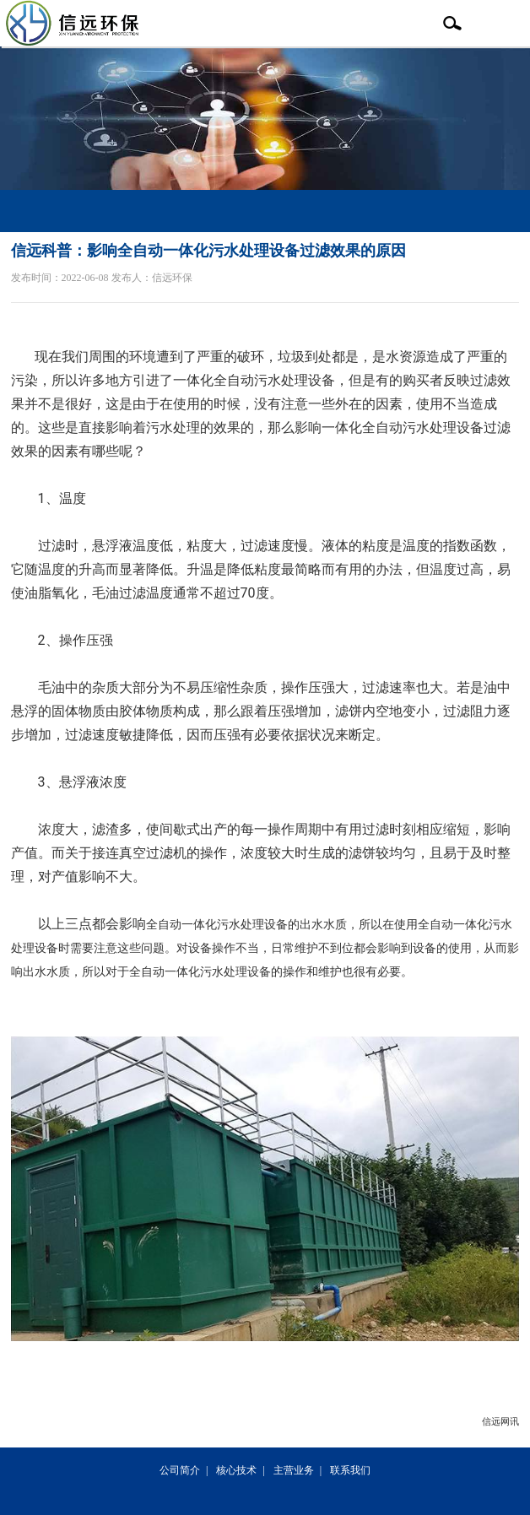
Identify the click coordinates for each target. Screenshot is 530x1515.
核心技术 (236, 1470)
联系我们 (350, 1470)
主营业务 (293, 1470)
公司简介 (180, 1470)
